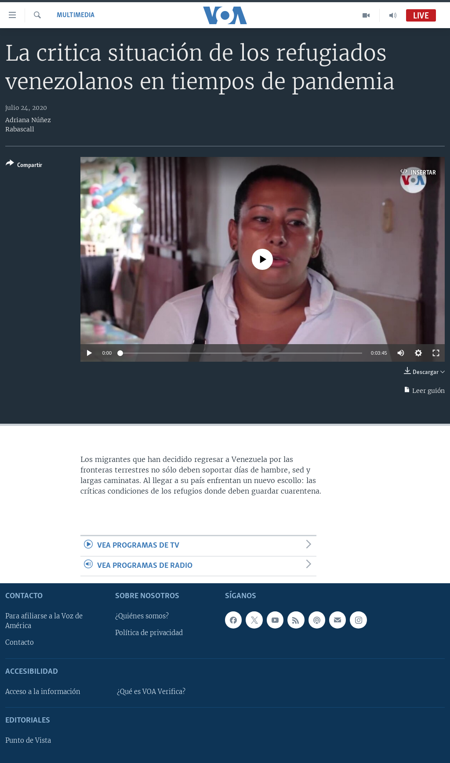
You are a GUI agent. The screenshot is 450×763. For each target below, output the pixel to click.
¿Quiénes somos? (142, 616)
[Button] (24, 166)
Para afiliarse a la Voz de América (44, 621)
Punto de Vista (28, 741)
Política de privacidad (149, 633)
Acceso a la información (42, 692)
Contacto (19, 643)
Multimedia (75, 15)
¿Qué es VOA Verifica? (151, 692)
